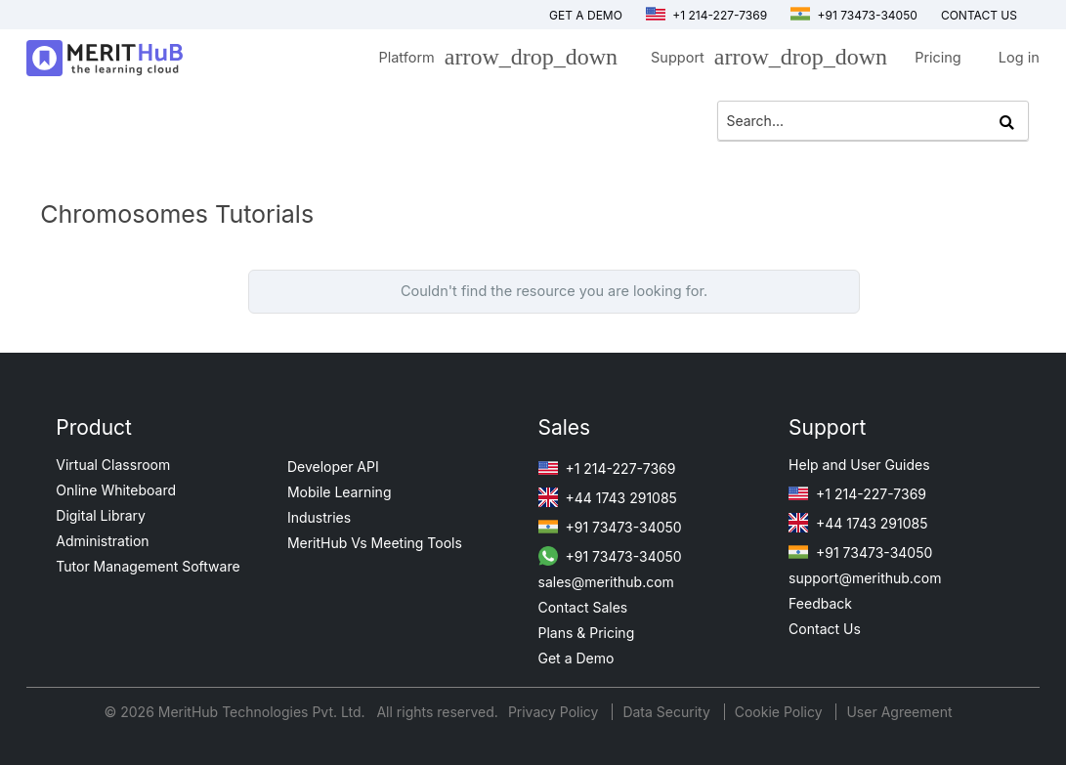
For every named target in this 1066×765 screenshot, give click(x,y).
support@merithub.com (865, 578)
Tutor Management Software (147, 566)
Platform (493, 60)
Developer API (333, 466)
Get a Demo (585, 15)
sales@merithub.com (606, 582)
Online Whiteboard (116, 490)
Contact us (979, 15)
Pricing (938, 57)
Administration (102, 540)
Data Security (667, 711)
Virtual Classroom (113, 464)
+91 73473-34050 (853, 15)
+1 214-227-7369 (706, 15)
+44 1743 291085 (607, 497)
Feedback (820, 603)
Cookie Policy (779, 711)
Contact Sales (583, 607)
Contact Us (825, 628)
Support (764, 60)
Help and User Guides (859, 464)
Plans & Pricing (586, 632)
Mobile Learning (339, 492)
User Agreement (899, 711)
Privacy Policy (555, 711)
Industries (319, 517)
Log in (1019, 57)
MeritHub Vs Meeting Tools (374, 542)
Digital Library (101, 515)
